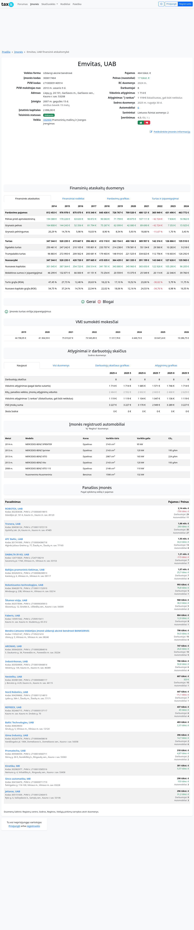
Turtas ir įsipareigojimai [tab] (165, 227)
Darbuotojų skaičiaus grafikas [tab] (112, 394)
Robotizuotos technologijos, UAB (24, 613)
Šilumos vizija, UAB (16, 629)
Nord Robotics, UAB (16, 720)
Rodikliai (65, 4)
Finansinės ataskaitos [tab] (27, 227)
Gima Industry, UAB (16, 764)
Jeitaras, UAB (12, 820)
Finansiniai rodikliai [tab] (73, 227)
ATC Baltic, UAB (14, 567)
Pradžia (6, 51)
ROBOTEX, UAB (13, 537)
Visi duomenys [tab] (61, 394)
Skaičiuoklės (48, 4)
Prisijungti (171, 3)
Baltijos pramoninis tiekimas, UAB (24, 598)
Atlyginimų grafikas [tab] (166, 394)
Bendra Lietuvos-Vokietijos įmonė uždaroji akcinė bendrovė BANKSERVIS (47, 659)
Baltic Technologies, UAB (19, 751)
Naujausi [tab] (22, 394)
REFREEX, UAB (13, 735)
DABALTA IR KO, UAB (17, 583)
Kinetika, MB (12, 794)
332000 (47, 119)
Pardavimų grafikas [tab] (118, 227)
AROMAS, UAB (13, 674)
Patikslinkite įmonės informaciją (169, 132)
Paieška (77, 4)
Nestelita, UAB (13, 705)
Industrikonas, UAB (16, 690)
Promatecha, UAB (15, 779)
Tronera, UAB (12, 552)
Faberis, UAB (12, 644)
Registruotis (185, 3)
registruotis (33, 854)
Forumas (23, 4)
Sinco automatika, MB (18, 807)
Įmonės (34, 4)
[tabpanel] (97, 277)
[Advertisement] (97, 186)
